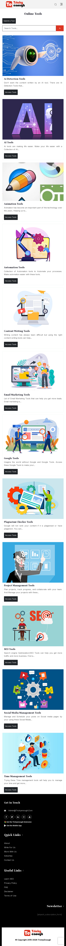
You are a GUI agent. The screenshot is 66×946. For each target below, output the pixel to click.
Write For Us (9, 847)
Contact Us (9, 860)
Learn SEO (9, 879)
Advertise (8, 856)
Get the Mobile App (14, 826)
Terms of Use (10, 895)
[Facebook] (6, 817)
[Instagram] (24, 817)
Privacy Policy (10, 883)
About (7, 843)
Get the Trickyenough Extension (19, 822)
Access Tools (10, 92)
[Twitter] (12, 817)
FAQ (6, 887)
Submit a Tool (9, 21)
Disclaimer (8, 891)
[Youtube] (30, 817)
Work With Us (10, 851)
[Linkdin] (18, 817)
